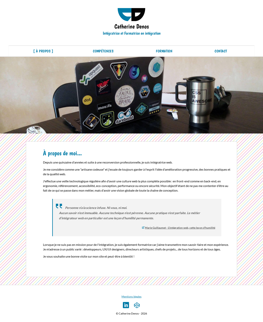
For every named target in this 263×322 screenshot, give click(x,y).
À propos (43, 51)
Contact (221, 51)
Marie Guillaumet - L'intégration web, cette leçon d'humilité (180, 227)
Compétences (103, 51)
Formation (164, 51)
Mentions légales (131, 296)
